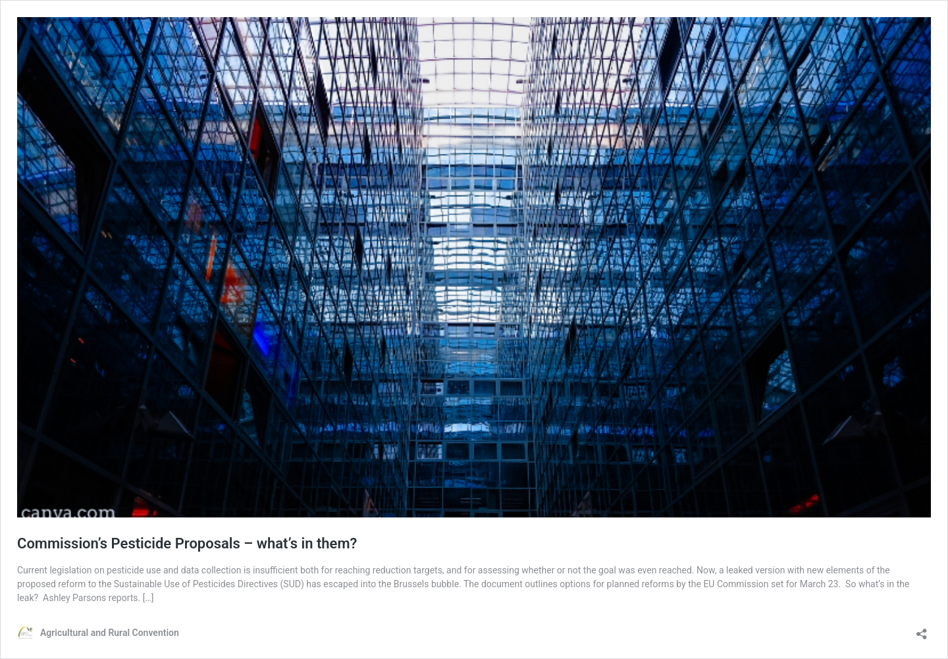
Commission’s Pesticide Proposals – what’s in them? (187, 543)
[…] (148, 598)
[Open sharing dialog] (921, 629)
